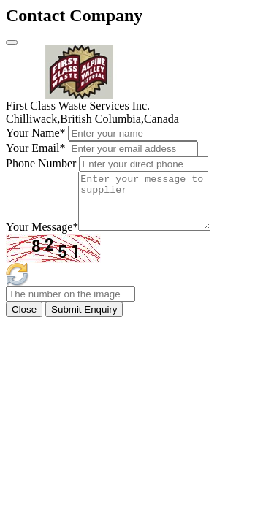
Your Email (36, 148)
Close (24, 320)
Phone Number (41, 163)
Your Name (35, 132)
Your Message (42, 238)
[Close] (12, 42)
